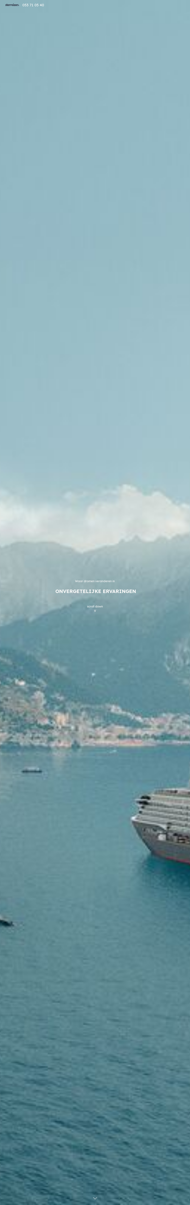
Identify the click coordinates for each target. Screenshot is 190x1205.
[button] (95, 1198)
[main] (95, 603)
